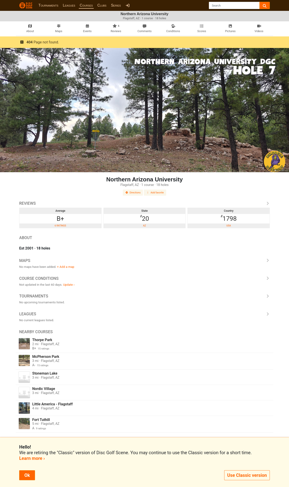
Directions (133, 192)
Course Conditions (144, 278)
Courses (86, 5)
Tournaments (48, 5)
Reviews (144, 203)
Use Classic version (247, 475)
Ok (27, 475)
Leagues (69, 5)
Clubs (101, 5)
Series (116, 5)
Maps (144, 260)
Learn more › (32, 458)
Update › (69, 284)
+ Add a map (65, 266)
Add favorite (155, 192)
